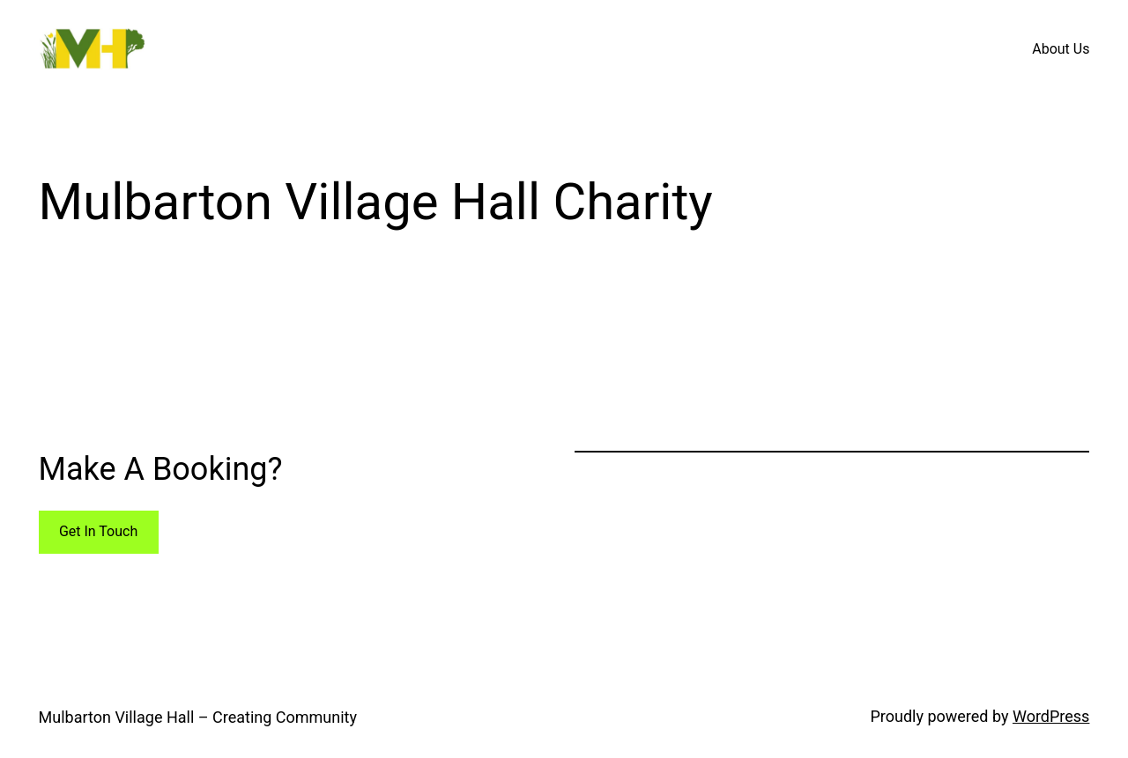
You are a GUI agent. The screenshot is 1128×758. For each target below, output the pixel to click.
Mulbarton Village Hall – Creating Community (198, 717)
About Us (1060, 48)
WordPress (1051, 716)
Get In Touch (98, 531)
